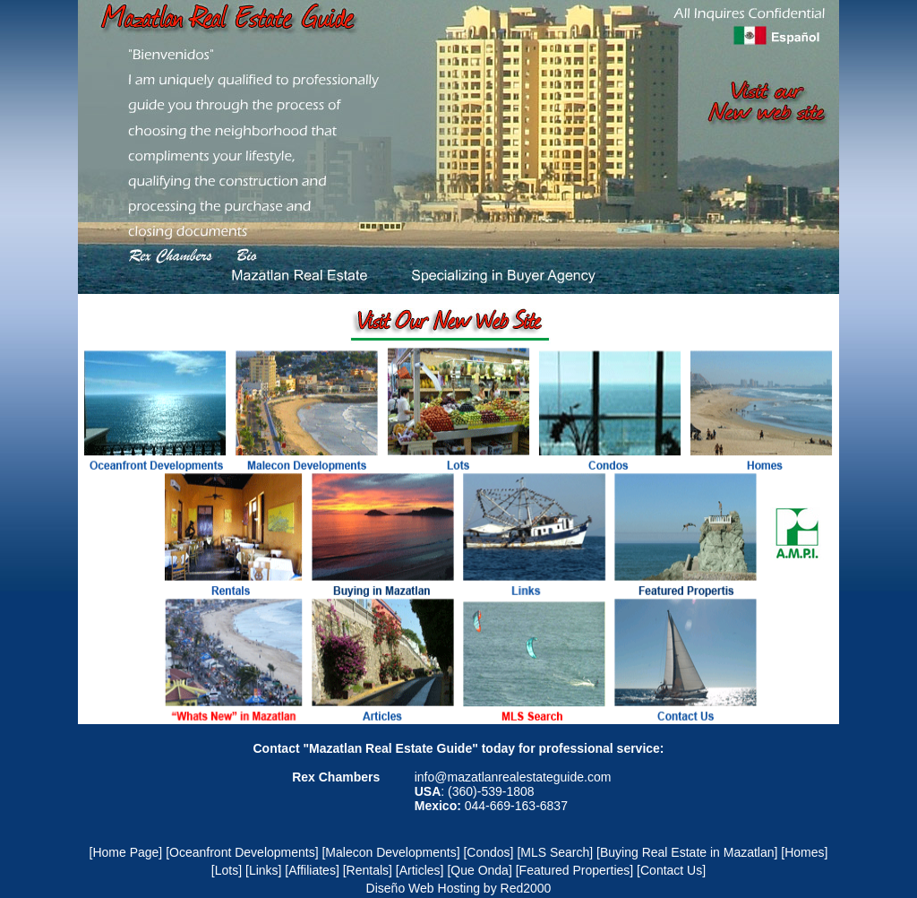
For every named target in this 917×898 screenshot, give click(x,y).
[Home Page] (126, 852)
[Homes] (804, 852)
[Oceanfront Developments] (242, 852)
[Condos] (488, 852)
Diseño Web (400, 888)
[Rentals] (367, 870)
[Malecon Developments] (390, 852)
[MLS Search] (555, 852)
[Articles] (420, 870)
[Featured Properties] (575, 870)
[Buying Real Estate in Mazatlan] (686, 852)
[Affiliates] (312, 870)
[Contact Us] (671, 870)
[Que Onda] (479, 870)
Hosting (459, 888)
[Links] (263, 870)
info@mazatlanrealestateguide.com (513, 777)
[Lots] (226, 870)
